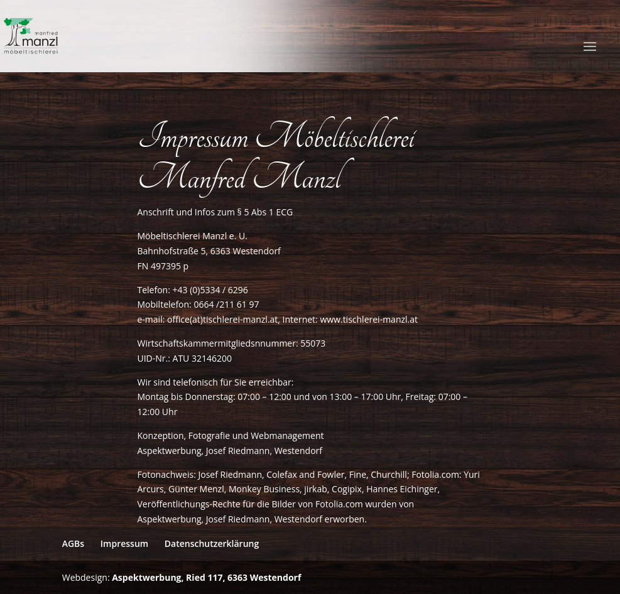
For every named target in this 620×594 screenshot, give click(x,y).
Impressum (124, 543)
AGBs (73, 543)
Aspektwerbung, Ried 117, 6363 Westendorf (206, 577)
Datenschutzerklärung (212, 543)
